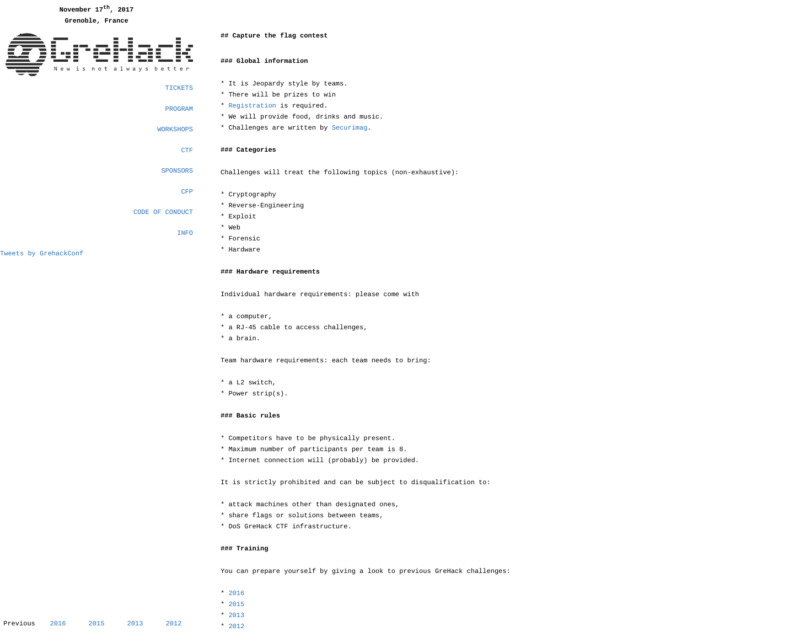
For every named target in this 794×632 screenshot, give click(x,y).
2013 (135, 624)
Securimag (350, 128)
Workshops (175, 129)
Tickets (179, 88)
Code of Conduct (163, 212)
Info (185, 233)
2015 (97, 624)
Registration (252, 106)
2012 (174, 624)
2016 (58, 624)
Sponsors (177, 171)
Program (179, 109)
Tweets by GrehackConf (41, 254)
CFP (187, 192)
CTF (187, 150)
